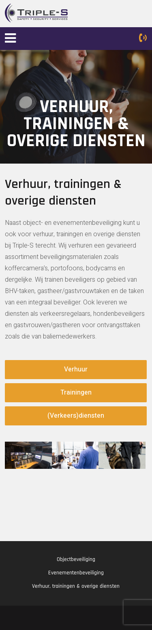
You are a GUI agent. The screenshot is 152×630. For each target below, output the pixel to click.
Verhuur (76, 369)
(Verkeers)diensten (75, 416)
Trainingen (76, 392)
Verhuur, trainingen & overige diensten (76, 586)
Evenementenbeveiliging (76, 572)
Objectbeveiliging (76, 559)
